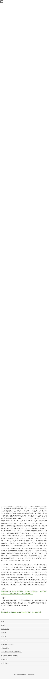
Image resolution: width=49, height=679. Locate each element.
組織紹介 (3, 625)
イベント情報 (5, 629)
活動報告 (3, 632)
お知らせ (3, 636)
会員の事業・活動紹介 (7, 644)
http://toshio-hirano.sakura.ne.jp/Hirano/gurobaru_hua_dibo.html (21, 612)
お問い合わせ (5, 663)
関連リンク (4, 659)
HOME (3, 621)
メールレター (5, 640)
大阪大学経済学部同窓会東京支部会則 (11, 652)
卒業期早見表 (5, 648)
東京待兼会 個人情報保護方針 (9, 655)
